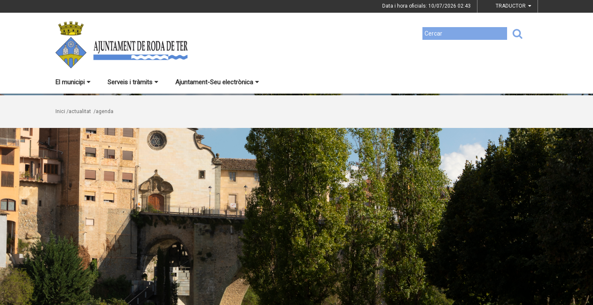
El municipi (73, 82)
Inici (60, 111)
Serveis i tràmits (133, 82)
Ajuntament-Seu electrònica (217, 82)
